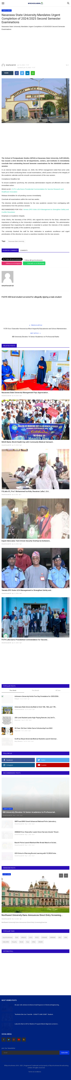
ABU (59, 937)
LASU (30, 937)
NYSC (37, 937)
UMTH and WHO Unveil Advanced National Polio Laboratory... (36, 821)
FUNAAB (44, 937)
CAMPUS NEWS (6, 10)
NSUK (21, 942)
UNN (65, 937)
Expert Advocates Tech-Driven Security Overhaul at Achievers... (26, 541)
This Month (35, 690)
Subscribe (64, 1053)
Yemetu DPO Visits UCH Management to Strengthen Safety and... (27, 590)
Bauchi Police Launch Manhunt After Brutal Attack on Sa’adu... (36, 842)
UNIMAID (52, 937)
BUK (16, 937)
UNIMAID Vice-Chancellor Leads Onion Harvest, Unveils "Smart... (37, 832)
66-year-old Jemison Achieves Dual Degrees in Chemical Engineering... (37, 1005)
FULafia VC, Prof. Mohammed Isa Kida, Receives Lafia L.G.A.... (26, 491)
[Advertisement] (35, 47)
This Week (13, 690)
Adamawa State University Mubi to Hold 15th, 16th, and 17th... (36, 707)
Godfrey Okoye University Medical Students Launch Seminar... (36, 739)
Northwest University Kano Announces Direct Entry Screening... (32, 915)
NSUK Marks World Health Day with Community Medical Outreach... (28, 442)
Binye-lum (17, 720)
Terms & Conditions (34, 1072)
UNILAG (23, 937)
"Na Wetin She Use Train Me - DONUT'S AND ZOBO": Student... (34, 1014)
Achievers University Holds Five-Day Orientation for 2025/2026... (37, 696)
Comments (24, 250)
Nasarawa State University (16, 241)
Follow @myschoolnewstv (34, 260)
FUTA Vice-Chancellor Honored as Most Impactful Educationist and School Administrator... (35, 329)
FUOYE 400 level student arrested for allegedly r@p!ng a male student (32, 297)
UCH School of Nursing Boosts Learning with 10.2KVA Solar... (36, 853)
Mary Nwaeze (19, 741)
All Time (58, 690)
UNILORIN (6, 942)
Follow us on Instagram (13, 263)
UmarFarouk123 (9, 65)
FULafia (14, 942)
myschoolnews (7, 937)
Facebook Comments (10, 250)
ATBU (33, 942)
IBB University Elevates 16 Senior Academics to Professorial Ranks (35, 337)
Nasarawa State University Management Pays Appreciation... (25, 393)
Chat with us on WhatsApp (35, 263)
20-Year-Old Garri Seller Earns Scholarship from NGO (33, 728)
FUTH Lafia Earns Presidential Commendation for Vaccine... (25, 640)
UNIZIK (40, 942)
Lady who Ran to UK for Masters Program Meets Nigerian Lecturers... (37, 1024)
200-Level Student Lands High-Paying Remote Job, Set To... (35, 718)
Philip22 (17, 699)
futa (27, 942)
